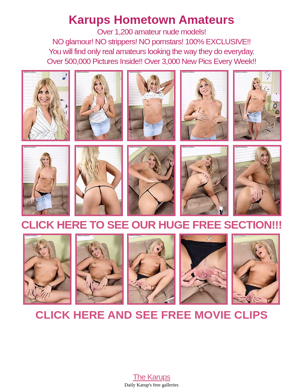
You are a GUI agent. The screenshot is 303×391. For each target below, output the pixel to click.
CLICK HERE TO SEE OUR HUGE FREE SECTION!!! (151, 224)
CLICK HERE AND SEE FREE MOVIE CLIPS (152, 314)
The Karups (151, 376)
